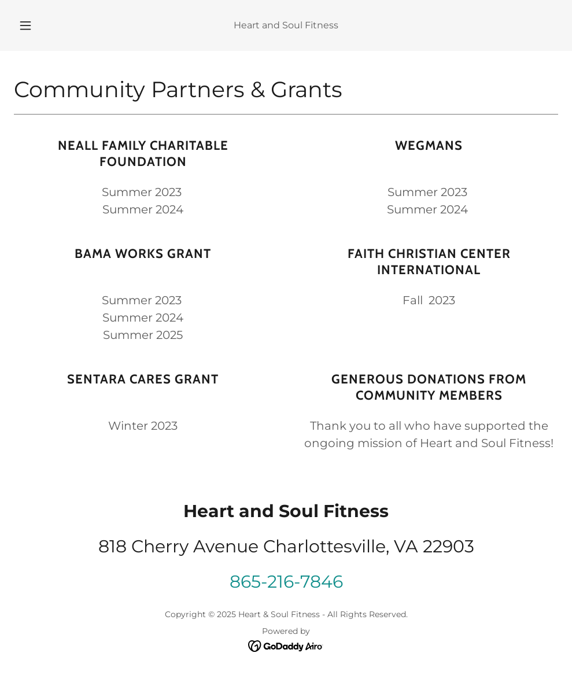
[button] (38, 25)
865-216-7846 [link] (286, 581)
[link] (286, 645)
